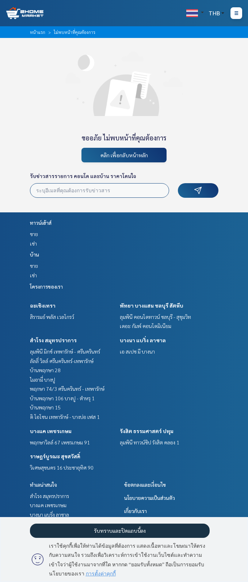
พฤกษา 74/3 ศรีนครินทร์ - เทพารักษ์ (67, 388)
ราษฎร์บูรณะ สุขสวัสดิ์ (55, 456)
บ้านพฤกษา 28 (45, 370)
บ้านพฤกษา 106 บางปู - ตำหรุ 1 (62, 398)
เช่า (33, 243)
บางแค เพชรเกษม (51, 431)
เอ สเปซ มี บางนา (137, 351)
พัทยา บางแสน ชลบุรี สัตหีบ (151, 305)
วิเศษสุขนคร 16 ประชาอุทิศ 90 (62, 467)
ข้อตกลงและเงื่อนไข (145, 484)
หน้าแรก (37, 32)
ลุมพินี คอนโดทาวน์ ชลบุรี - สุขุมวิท (155, 316)
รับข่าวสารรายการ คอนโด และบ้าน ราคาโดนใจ (83, 176)
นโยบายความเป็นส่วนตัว (149, 497)
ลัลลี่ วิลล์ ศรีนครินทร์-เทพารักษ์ (62, 361)
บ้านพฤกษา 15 (45, 407)
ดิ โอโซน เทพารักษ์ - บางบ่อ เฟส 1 (65, 416)
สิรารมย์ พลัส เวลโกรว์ (52, 316)
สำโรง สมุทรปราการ (53, 340)
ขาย (34, 234)
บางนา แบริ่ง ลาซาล (143, 340)
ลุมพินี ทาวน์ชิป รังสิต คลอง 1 (149, 442)
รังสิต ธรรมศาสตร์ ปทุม (146, 431)
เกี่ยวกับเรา (135, 511)
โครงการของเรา (46, 286)
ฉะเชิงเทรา (43, 305)
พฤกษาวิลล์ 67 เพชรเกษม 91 (60, 442)
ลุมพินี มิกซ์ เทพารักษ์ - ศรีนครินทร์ (65, 351)
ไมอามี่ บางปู (42, 379)
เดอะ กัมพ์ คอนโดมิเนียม (145, 326)
